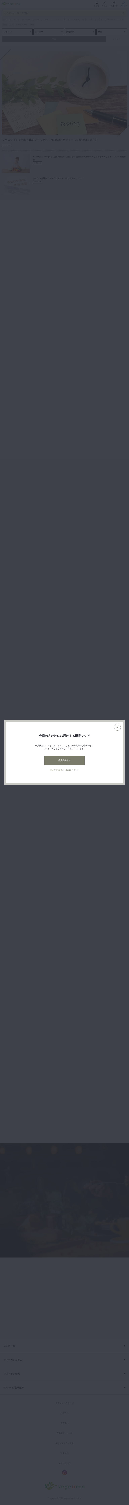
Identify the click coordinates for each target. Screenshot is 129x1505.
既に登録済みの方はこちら (64, 770)
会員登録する (64, 760)
